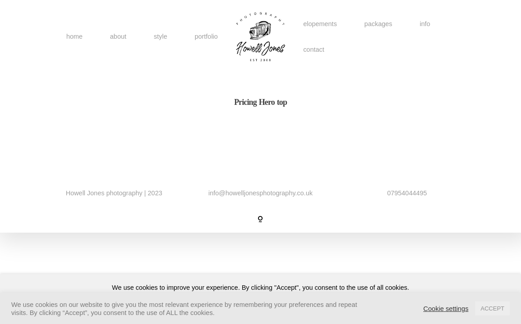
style (160, 36)
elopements (320, 23)
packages (378, 23)
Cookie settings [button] (445, 308)
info (425, 23)
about (118, 36)
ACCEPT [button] (492, 308)
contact (313, 49)
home (74, 36)
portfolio (206, 36)
